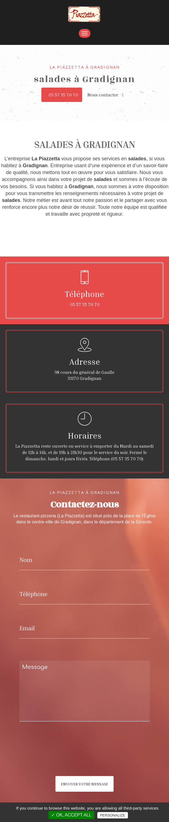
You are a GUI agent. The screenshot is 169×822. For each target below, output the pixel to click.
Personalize (112, 815)
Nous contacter (105, 95)
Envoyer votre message (84, 784)
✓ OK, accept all (71, 815)
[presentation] (78, 759)
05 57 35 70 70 (63, 95)
